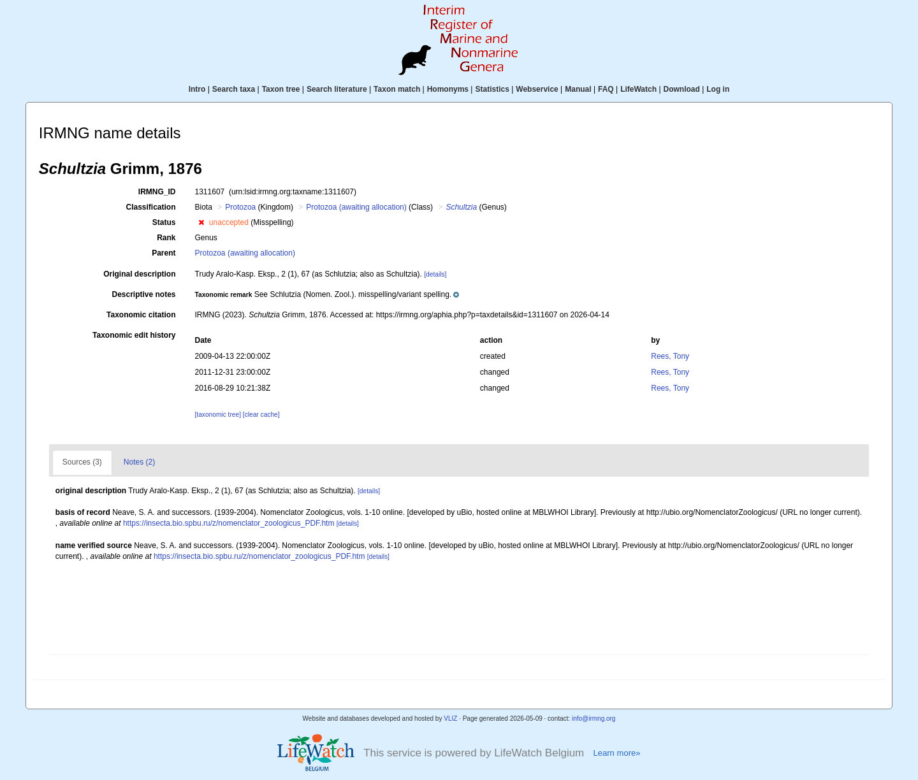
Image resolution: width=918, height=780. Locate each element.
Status (164, 222)
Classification (150, 207)
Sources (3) (82, 462)
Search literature (337, 89)
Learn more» (616, 753)
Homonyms (448, 89)
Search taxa (233, 89)
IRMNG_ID (157, 191)
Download (682, 89)
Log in (717, 89)
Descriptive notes (143, 294)
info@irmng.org (594, 718)
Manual (578, 89)
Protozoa (240, 207)
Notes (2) (139, 462)
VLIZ (450, 718)
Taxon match (397, 89)
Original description (139, 274)
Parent (163, 253)
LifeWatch (638, 89)
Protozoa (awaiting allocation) (356, 207)
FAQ (606, 89)
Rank (166, 237)
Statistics (492, 89)
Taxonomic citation (140, 314)
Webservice (537, 89)
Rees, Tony (670, 356)
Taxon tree (281, 89)
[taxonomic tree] (218, 414)
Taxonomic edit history (133, 335)
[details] (435, 274)
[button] (201, 222)
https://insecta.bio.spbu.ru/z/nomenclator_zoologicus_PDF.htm (229, 523)
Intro (197, 89)
